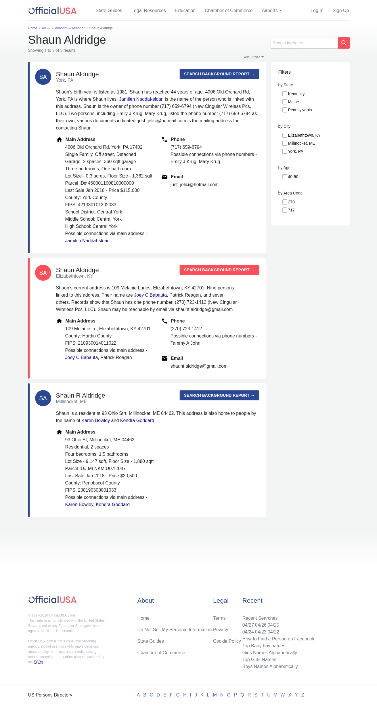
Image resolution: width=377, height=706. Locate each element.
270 (291, 202)
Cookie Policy (227, 641)
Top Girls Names (259, 659)
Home (143, 618)
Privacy (220, 629)
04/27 (248, 625)
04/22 (273, 631)
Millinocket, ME (301, 143)
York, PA (295, 151)
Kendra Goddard (137, 420)
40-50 (293, 176)
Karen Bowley (95, 420)
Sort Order (251, 57)
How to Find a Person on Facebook (278, 638)
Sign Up (341, 10)
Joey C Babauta (150, 295)
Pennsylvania (300, 109)
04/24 (248, 631)
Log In (317, 10)
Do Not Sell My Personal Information (174, 629)
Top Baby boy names (263, 645)
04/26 (261, 625)
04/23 (261, 631)
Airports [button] (270, 10)
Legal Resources (148, 10)
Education (185, 10)
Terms (219, 618)
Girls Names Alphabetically (269, 652)
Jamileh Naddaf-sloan (141, 99)
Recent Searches (260, 618)
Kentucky (296, 93)
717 (291, 210)
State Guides (109, 10)
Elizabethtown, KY (304, 135)
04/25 (273, 625)
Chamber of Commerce (228, 10)
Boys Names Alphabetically (270, 666)
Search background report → (219, 74)
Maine (293, 101)
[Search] (304, 43)
